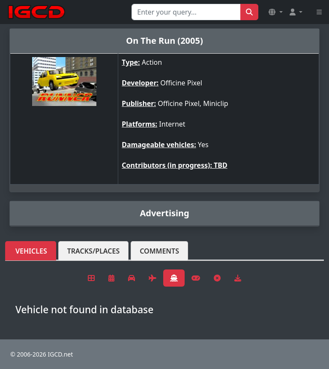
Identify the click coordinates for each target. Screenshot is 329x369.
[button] (275, 12)
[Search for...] (186, 12)
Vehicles (31, 251)
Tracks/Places (93, 251)
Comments (159, 251)
